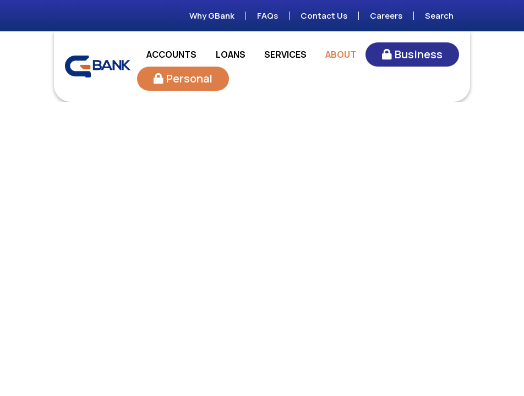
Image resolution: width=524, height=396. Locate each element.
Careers (386, 15)
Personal (189, 78)
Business (419, 54)
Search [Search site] (439, 16)
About (340, 54)
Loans (230, 54)
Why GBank (211, 15)
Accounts (171, 54)
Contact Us (324, 15)
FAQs (267, 15)
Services (285, 54)
